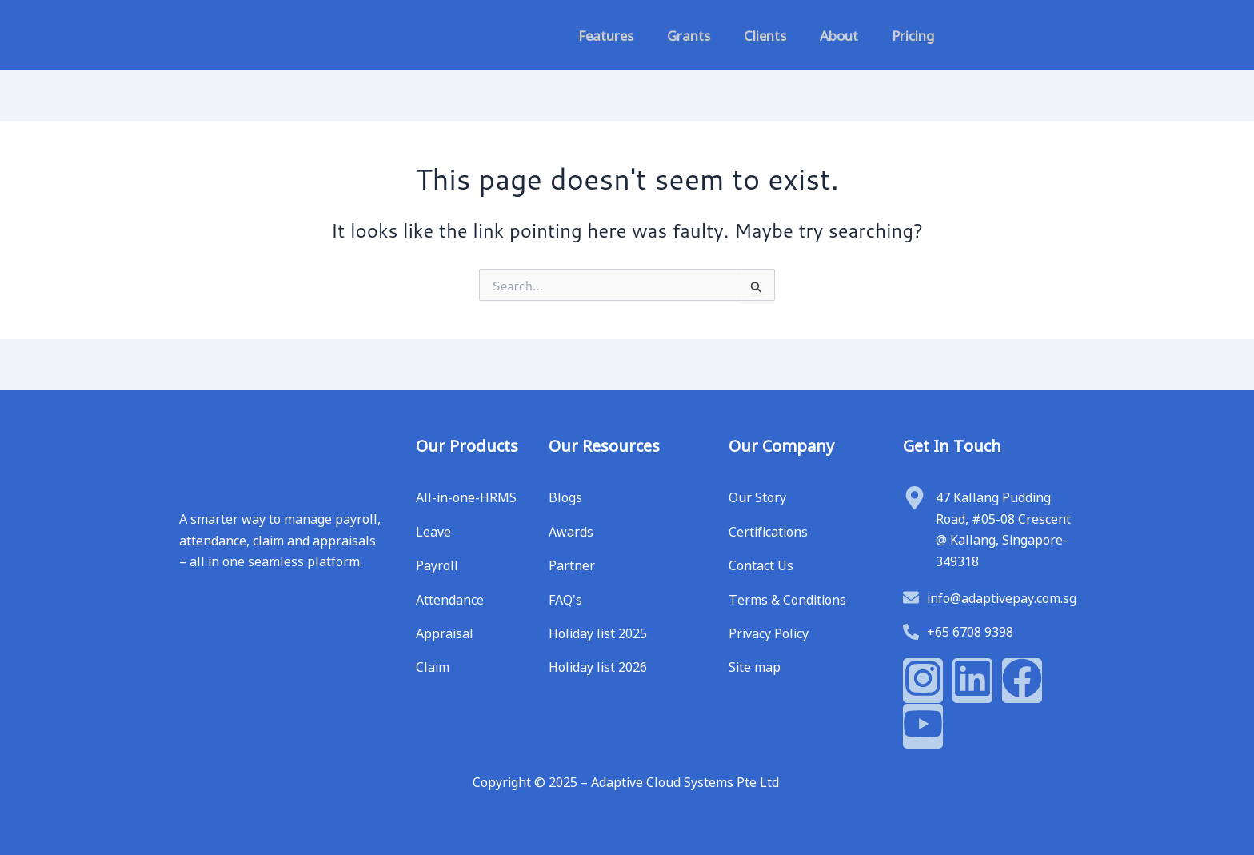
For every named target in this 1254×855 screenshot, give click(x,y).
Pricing (913, 34)
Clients (765, 34)
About (839, 34)
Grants (688, 34)
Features (605, 34)
